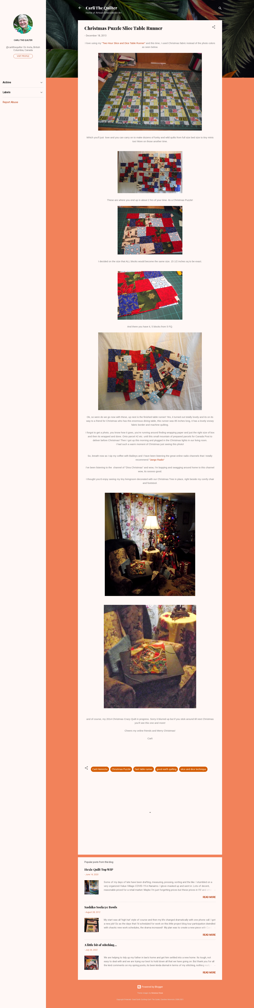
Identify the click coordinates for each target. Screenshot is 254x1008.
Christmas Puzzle (121, 769)
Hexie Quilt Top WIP (98, 869)
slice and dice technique (193, 769)
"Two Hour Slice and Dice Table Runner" (123, 43)
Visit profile (23, 56)
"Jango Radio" (156, 459)
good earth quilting (166, 769)
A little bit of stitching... (100, 945)
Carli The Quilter (101, 7)
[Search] (220, 9)
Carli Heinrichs (100, 769)
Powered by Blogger (150, 986)
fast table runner (143, 769)
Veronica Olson (157, 993)
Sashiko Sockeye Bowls (100, 907)
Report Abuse (10, 102)
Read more (209, 897)
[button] (214, 27)
